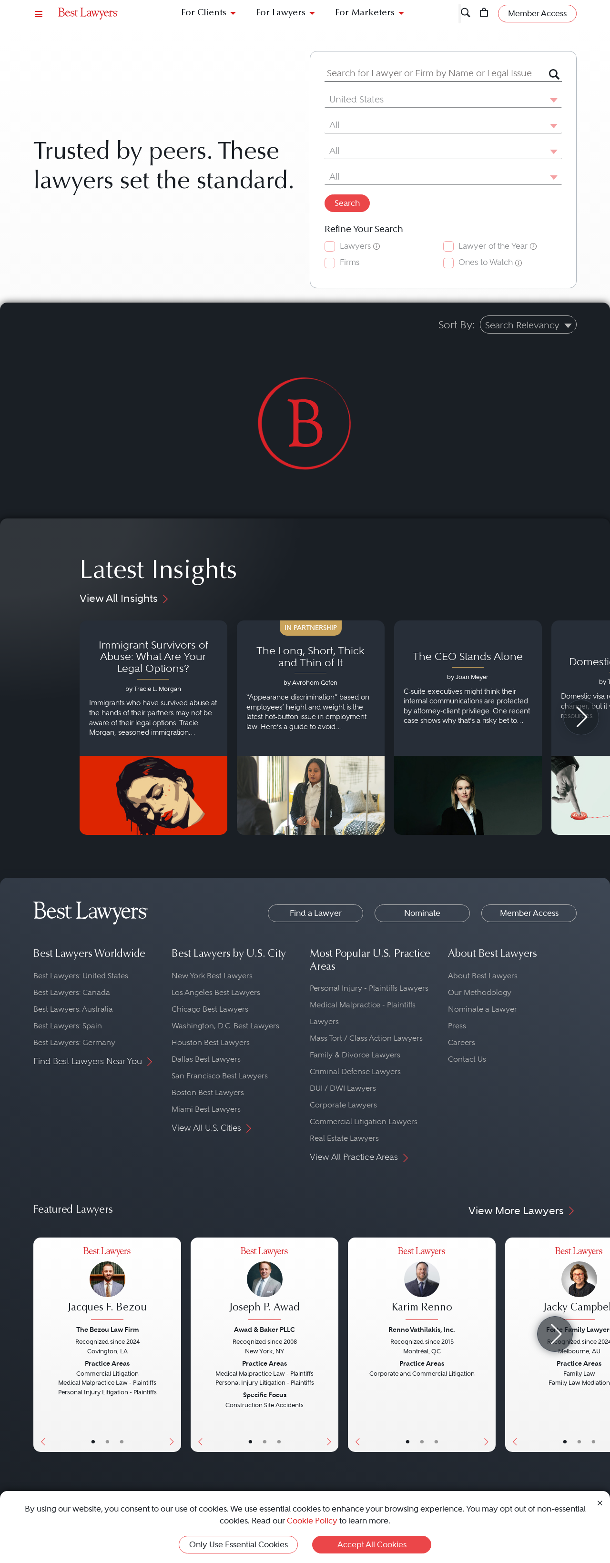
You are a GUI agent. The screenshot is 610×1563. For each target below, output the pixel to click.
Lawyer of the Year (493, 246)
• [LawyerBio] (107, 1441)
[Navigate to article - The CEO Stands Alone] (468, 727)
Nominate (422, 913)
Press (457, 1025)
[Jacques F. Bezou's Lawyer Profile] (107, 1285)
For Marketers (365, 13)
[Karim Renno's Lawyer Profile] (421, 1285)
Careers (461, 1042)
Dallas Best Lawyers (206, 1059)
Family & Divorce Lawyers (355, 1054)
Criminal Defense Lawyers (355, 1071)
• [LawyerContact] (121, 1441)
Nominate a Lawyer (482, 1009)
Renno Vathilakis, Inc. (421, 1329)
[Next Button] (173, 1345)
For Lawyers (280, 13)
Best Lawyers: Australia (73, 1009)
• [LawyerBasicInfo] (93, 1441)
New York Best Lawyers (212, 975)
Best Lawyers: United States (80, 975)
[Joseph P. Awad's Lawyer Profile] (264, 1285)
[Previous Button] (40, 1345)
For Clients (203, 13)
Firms (349, 262)
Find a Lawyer (316, 913)
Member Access (529, 913)
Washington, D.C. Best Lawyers (225, 1025)
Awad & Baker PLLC (264, 1329)
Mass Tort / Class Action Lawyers (366, 1038)
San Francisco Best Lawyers (220, 1075)
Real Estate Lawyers (344, 1138)
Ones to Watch (485, 262)
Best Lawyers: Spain (67, 1025)
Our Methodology (479, 992)
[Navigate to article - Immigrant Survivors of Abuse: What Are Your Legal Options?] (153, 727)
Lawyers (355, 246)
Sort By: (456, 324)
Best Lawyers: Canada (71, 992)
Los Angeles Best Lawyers (216, 992)
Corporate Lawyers (343, 1104)
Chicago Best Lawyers (210, 1009)
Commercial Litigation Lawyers (363, 1121)
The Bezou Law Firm (107, 1329)
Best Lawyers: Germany (74, 1042)
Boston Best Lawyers (208, 1092)
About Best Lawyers (483, 975)
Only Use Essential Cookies (238, 1544)
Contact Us (467, 1059)
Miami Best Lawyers (206, 1109)
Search (347, 203)
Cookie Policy (312, 1520)
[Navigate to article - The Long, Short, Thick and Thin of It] (311, 727)
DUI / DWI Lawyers (343, 1088)
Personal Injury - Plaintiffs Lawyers (369, 988)
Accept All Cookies (372, 1544)
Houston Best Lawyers (211, 1042)
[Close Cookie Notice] (600, 1502)
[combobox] (432, 73)
